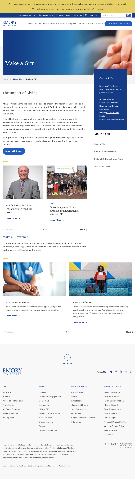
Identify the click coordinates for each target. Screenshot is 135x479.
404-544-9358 (94, 8)
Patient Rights (110, 417)
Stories (74, 396)
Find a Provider (35, 23)
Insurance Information (114, 400)
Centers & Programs (67, 23)
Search (128, 15)
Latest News (76, 400)
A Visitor (6, 396)
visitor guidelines (67, 4)
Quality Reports (46, 422)
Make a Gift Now (13, 151)
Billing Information (112, 392)
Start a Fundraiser (102, 166)
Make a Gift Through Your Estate (108, 159)
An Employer (8, 417)
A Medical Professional (13, 400)
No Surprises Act (111, 413)
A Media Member (10, 413)
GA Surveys (76, 413)
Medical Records (111, 405)
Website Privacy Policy (114, 426)
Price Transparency (112, 409)
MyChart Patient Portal (118, 23)
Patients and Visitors (113, 386)
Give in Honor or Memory (105, 151)
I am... (5, 386)
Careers (99, 23)
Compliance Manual (48, 430)
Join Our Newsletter (80, 409)
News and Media (79, 386)
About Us (17, 79)
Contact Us (44, 400)
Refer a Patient (110, 430)
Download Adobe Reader (60, 466)
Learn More (11, 218)
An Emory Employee (11, 409)
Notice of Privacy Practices (115, 422)
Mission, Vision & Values (50, 413)
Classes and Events (79, 405)
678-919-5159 (112, 112)
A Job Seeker (8, 405)
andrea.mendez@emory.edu (111, 119)
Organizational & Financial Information (83, 419)
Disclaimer (108, 434)
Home (5, 79)
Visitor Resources (111, 396)
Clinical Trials (77, 392)
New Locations (45, 417)
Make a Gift (44, 409)
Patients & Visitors (86, 23)
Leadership (44, 405)
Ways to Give (100, 144)
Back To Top (67, 363)
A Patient (7, 392)
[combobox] (116, 15)
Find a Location (50, 23)
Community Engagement (50, 396)
